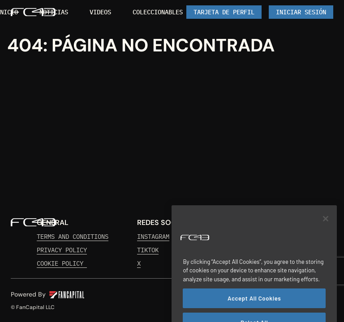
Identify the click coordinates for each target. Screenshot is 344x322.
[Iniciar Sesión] (301, 12)
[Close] (325, 225)
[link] (53, 12)
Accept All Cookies (254, 305)
